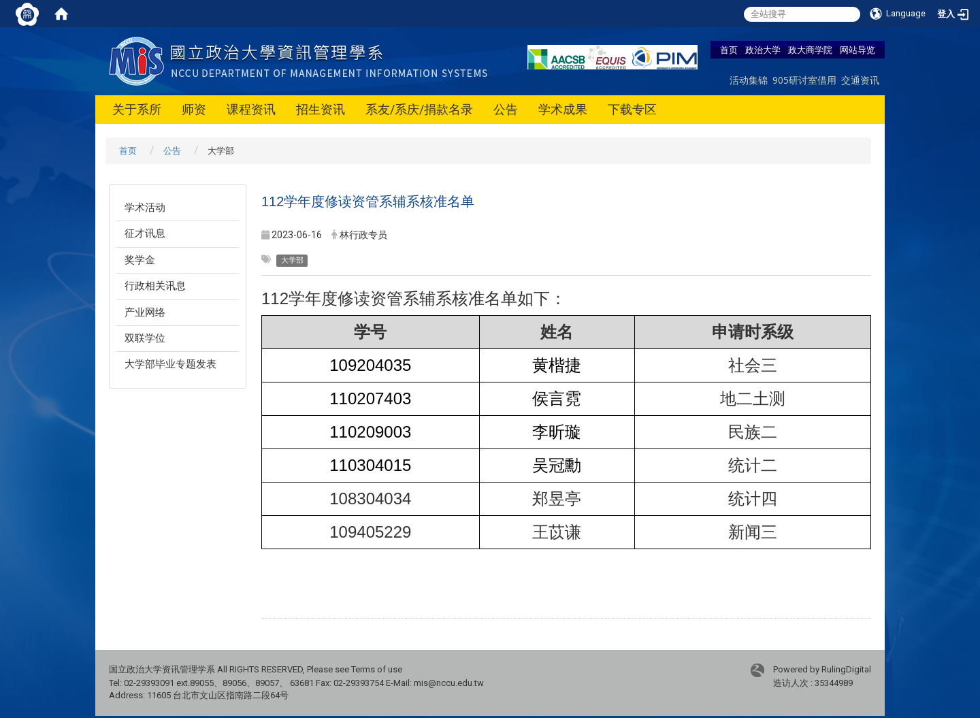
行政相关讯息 (155, 286)
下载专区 (632, 109)
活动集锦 (749, 80)
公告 (505, 109)
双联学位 (145, 338)
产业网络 (145, 312)
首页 (729, 50)
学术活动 (145, 207)
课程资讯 (251, 109)
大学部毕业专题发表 (170, 364)
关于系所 (136, 109)
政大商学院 (810, 50)
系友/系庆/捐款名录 (419, 109)
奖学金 (140, 260)
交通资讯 (860, 80)
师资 (194, 109)
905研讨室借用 (804, 80)
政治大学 (763, 50)
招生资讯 (320, 109)
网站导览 (857, 50)
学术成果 (562, 109)
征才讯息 (145, 233)
